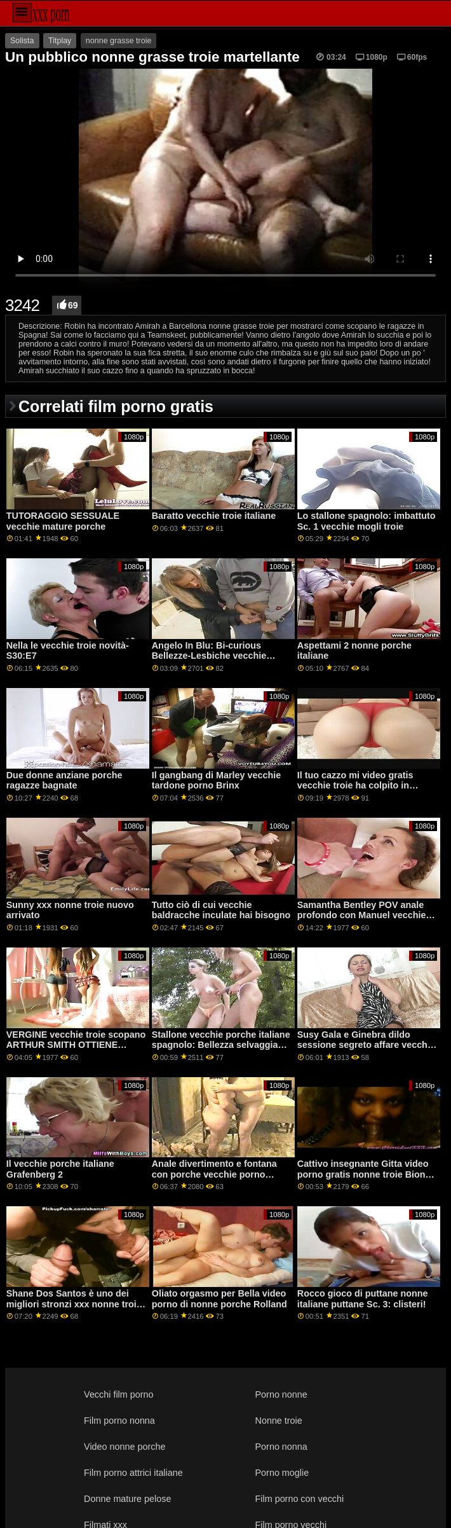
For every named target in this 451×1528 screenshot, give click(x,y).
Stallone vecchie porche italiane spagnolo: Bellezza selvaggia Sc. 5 (221, 1045)
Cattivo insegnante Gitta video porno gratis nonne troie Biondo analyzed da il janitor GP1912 (366, 1174)
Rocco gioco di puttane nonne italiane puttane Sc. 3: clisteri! (362, 1298)
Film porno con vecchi (299, 1499)
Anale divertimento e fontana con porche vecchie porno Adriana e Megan (214, 1174)
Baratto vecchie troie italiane (214, 516)
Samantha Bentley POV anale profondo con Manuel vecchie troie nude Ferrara (361, 915)
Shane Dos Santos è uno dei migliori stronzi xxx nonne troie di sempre (74, 1303)
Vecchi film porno (118, 1394)
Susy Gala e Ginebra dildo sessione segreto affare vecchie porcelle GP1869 (366, 1045)
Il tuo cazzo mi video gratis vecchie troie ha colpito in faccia (355, 785)
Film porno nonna (119, 1420)
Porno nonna (281, 1447)
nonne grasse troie (119, 40)
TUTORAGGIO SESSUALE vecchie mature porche (62, 521)
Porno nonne (281, 1394)
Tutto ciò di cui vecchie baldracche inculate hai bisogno (221, 910)
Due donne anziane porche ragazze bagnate (64, 780)
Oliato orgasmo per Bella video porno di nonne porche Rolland (219, 1298)
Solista (22, 40)
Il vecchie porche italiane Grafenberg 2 (60, 1169)
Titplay (59, 40)
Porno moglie (282, 1473)
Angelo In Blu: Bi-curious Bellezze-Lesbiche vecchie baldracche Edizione (209, 655)
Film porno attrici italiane (133, 1473)
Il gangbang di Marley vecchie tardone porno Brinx (216, 780)
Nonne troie (278, 1420)
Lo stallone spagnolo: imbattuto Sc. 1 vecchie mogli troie (366, 521)
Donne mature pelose (127, 1499)
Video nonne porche (124, 1447)
